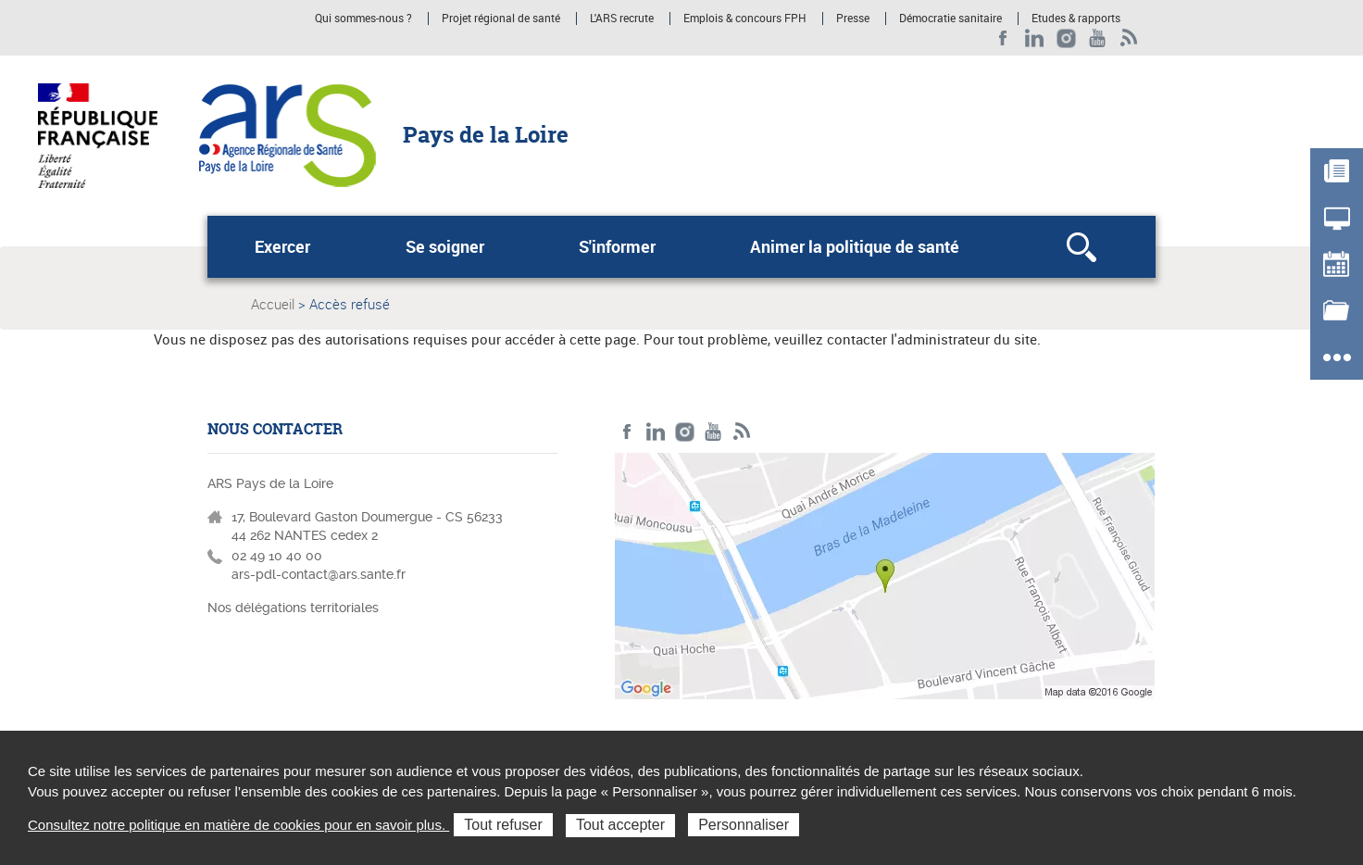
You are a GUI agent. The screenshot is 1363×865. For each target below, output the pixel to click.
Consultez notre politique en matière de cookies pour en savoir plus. (238, 825)
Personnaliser (743, 825)
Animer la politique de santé (854, 246)
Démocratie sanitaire (950, 18)
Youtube (1097, 38)
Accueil (272, 304)
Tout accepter (620, 825)
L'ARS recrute (622, 18)
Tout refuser (503, 825)
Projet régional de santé (501, 18)
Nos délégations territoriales (294, 607)
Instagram (1066, 38)
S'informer (617, 246)
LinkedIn (1034, 38)
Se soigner (445, 246)
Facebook (1003, 38)
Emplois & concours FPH (745, 18)
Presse (852, 18)
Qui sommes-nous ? (363, 18)
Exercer (282, 246)
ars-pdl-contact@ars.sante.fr (318, 574)
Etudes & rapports (1076, 18)
